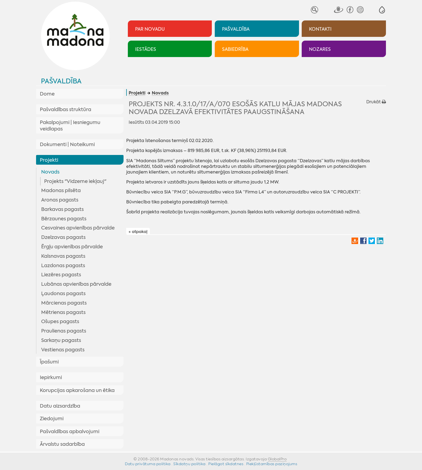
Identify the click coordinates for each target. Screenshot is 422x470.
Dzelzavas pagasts (63, 237)
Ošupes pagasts (60, 321)
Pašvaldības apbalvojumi (69, 431)
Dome (47, 94)
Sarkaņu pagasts (61, 340)
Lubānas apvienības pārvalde (76, 284)
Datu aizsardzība (60, 406)
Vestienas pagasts (63, 350)
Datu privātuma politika (148, 463)
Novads (50, 172)
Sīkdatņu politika (189, 463)
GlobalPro (277, 459)
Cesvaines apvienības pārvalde (78, 228)
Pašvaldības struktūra (65, 109)
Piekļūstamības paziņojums (271, 463)
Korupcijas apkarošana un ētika (77, 390)
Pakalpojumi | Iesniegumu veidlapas (70, 125)
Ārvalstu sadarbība (62, 444)
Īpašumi (49, 362)
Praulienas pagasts (63, 331)
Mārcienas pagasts (64, 303)
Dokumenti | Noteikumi (67, 144)
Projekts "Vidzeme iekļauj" (75, 181)
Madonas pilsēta (61, 190)
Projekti (49, 160)
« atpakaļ (138, 231)
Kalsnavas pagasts (63, 256)
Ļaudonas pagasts (63, 293)
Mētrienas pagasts (63, 312)
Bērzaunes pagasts (63, 218)
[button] (382, 10)
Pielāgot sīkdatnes (225, 463)
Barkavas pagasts (62, 209)
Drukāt (376, 102)
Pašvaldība (61, 81)
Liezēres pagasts (61, 274)
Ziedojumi (52, 418)
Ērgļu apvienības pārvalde (72, 246)
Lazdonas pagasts (63, 265)
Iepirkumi (51, 377)
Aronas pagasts (59, 200)
